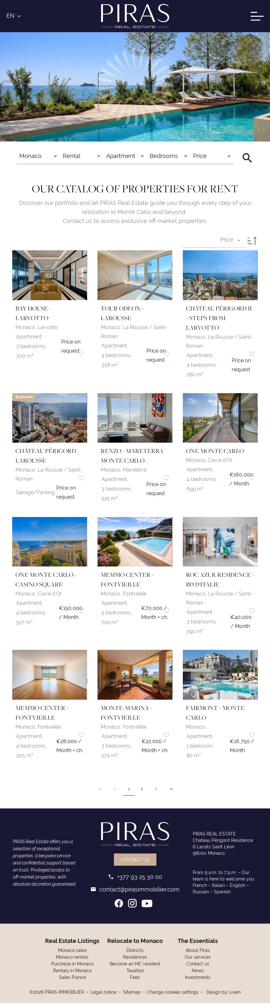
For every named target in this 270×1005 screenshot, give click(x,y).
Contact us (135, 861)
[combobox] (38, 159)
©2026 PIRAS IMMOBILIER (57, 994)
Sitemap (132, 994)
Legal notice (103, 994)
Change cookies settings (173, 994)
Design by (223, 994)
